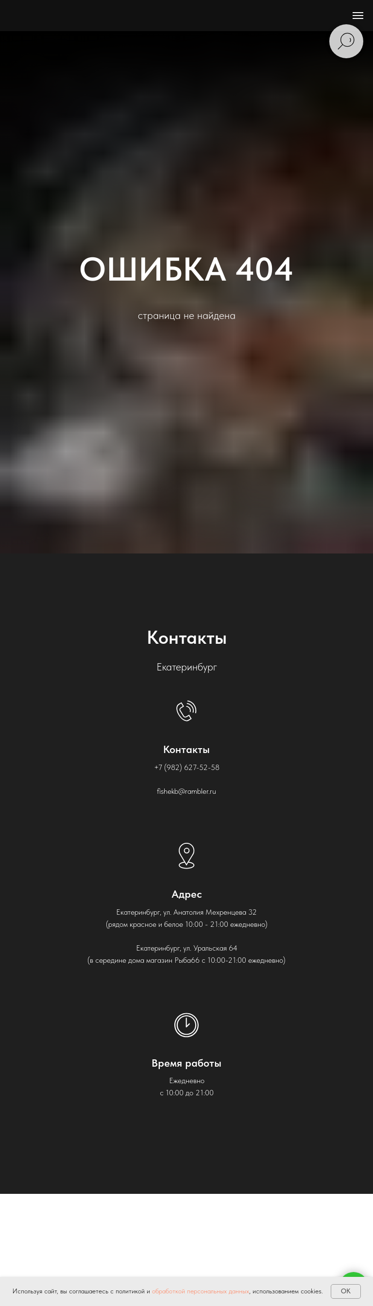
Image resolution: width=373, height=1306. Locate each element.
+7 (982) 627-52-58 (187, 767)
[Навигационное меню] (358, 15)
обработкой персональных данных (200, 1291)
